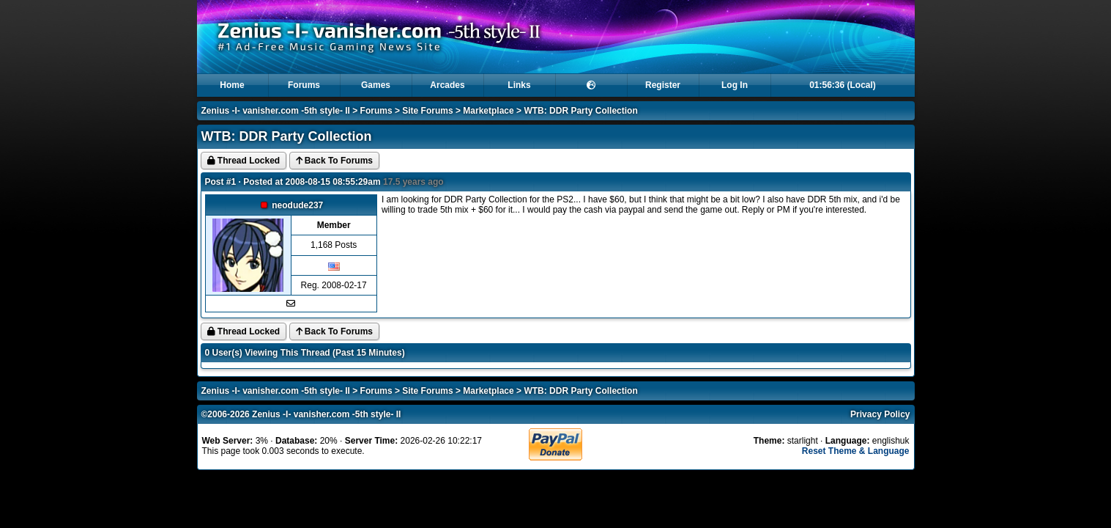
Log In (734, 85)
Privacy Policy (880, 414)
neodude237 (297, 205)
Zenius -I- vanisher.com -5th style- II (275, 111)
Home (232, 85)
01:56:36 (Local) (842, 85)
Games (375, 85)
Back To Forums (334, 160)
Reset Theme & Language (856, 451)
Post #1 (221, 182)
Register (662, 85)
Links (519, 85)
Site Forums (427, 111)
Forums (304, 85)
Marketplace (488, 111)
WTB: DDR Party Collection (580, 111)
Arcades (447, 85)
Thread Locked (243, 160)
